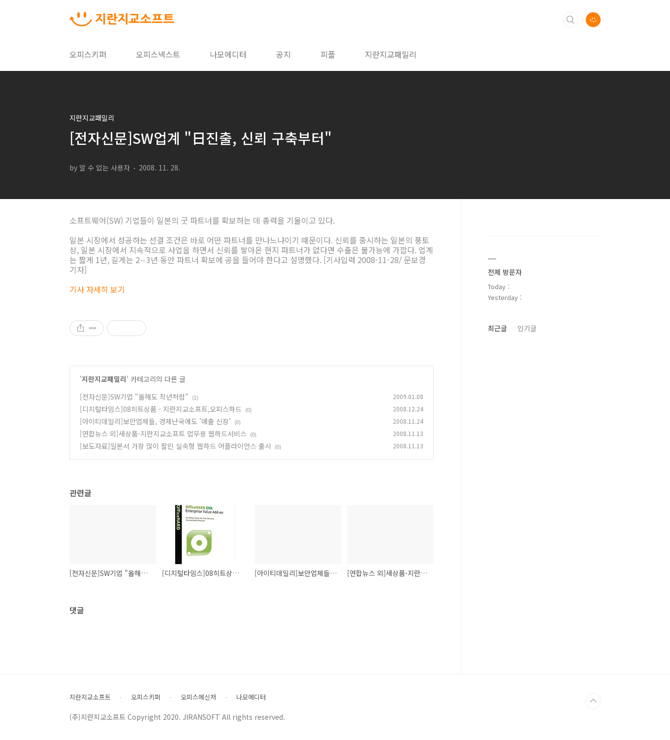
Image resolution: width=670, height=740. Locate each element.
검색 (570, 19)
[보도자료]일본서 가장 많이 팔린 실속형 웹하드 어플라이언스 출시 (175, 446)
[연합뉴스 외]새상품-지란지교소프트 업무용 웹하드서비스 (163, 433)
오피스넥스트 (158, 54)
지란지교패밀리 (390, 54)
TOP (593, 701)
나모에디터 (228, 54)
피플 (327, 54)
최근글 (497, 328)
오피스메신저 (198, 697)
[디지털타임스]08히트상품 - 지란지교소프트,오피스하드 (161, 409)
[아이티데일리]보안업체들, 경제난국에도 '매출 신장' (155, 421)
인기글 (527, 328)
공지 (283, 54)
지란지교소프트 (90, 697)
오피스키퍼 (87, 54)
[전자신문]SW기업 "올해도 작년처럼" (134, 397)
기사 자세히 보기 (97, 289)
